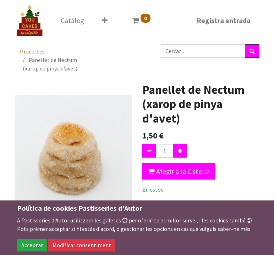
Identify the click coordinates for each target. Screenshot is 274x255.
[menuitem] (72, 20)
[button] (104, 20)
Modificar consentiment (82, 245)
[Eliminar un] (149, 151)
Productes (32, 51)
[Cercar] (252, 51)
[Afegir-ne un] (180, 151)
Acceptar (32, 245)
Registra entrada (224, 20)
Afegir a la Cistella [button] (179, 171)
